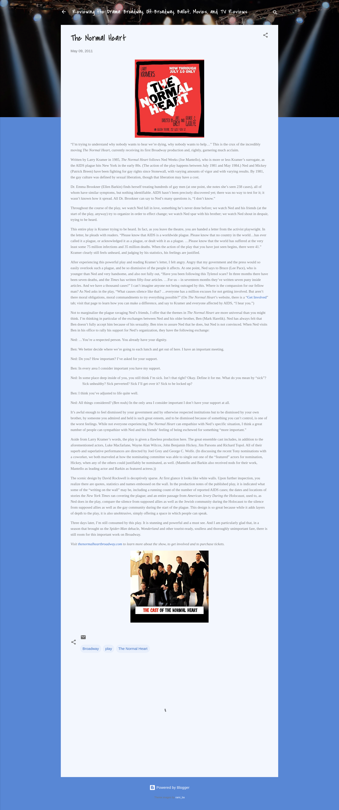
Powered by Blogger (169, 787)
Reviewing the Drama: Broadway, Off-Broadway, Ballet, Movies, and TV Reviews (160, 12)
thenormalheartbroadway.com (100, 544)
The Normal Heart (133, 648)
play (108, 648)
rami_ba (180, 797)
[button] (265, 36)
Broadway (91, 648)
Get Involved (257, 297)
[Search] (275, 13)
